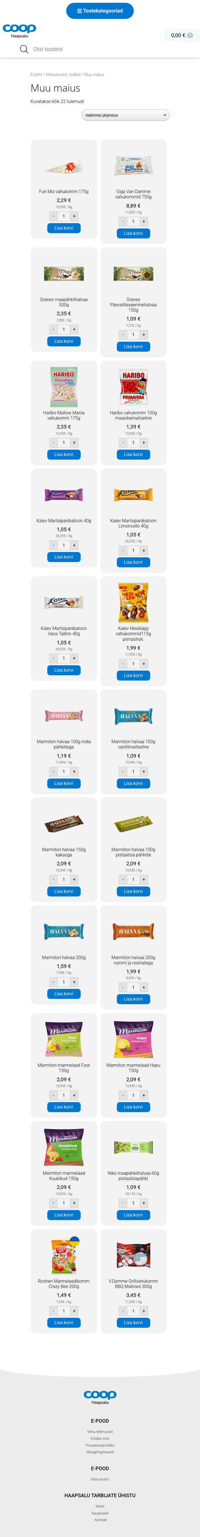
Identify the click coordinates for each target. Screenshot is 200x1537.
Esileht (37, 74)
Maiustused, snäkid (63, 74)
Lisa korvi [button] (64, 228)
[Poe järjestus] (126, 115)
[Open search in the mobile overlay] (100, 49)
